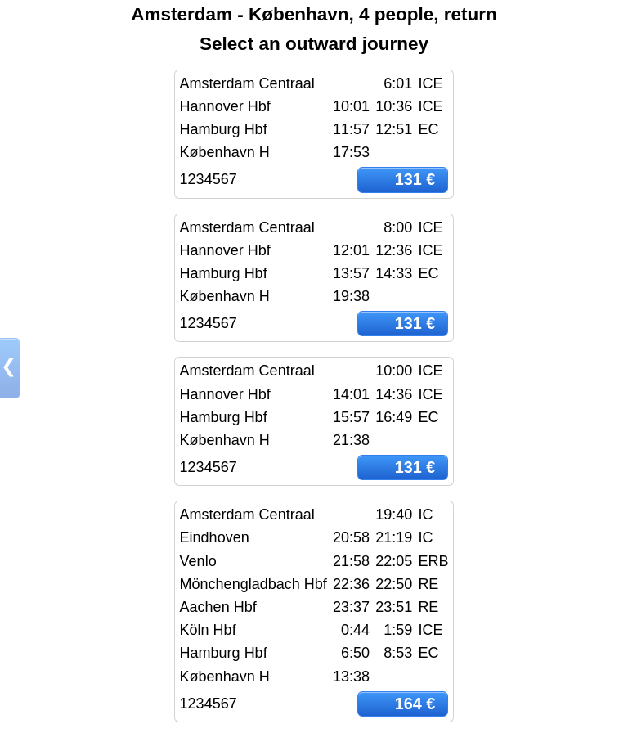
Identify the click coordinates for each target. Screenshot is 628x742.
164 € (415, 704)
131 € (415, 179)
